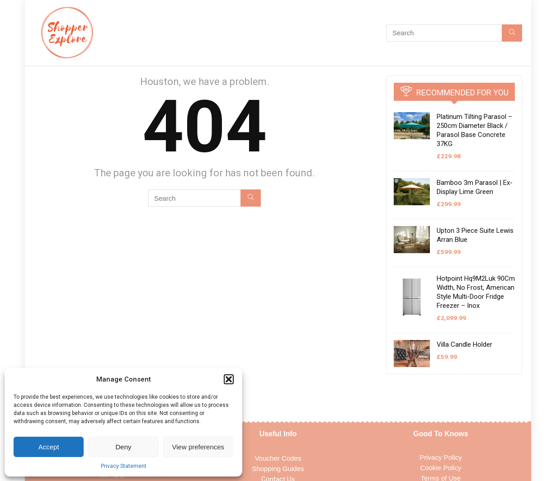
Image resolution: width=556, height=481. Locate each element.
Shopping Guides (278, 468)
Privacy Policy (440, 457)
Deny (123, 447)
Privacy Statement (123, 466)
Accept (48, 447)
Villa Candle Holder (464, 344)
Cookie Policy (441, 468)
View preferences (198, 447)
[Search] (512, 33)
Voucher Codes (278, 458)
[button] (228, 379)
